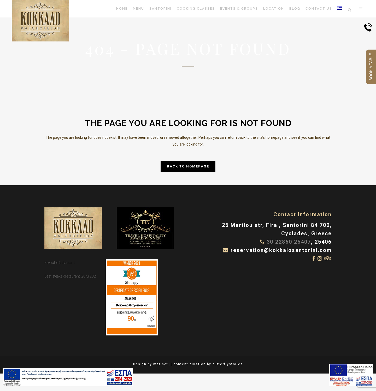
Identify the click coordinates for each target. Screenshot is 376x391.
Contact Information (302, 214)
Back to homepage (188, 166)
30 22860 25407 (289, 242)
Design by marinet (150, 364)
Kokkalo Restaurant (59, 263)
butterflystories (228, 364)
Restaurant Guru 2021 (80, 276)
